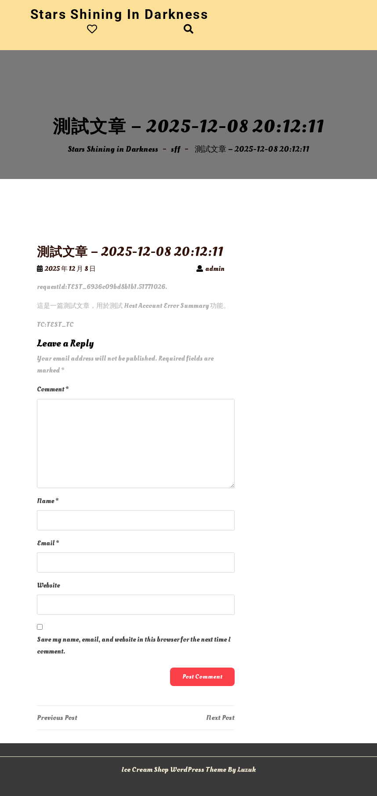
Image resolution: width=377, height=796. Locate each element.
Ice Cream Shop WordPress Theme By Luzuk (188, 769)
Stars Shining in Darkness (119, 14)
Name (47, 501)
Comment (53, 389)
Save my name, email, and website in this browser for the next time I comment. (134, 645)
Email (48, 543)
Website (48, 585)
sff (175, 149)
